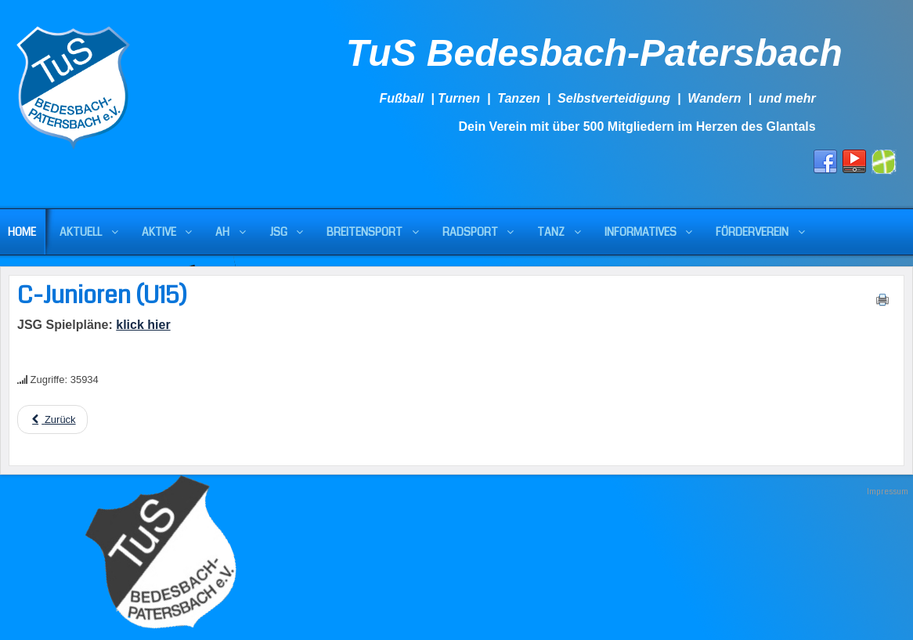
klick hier (143, 324)
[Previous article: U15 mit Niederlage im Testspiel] (52, 419)
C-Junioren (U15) (102, 295)
